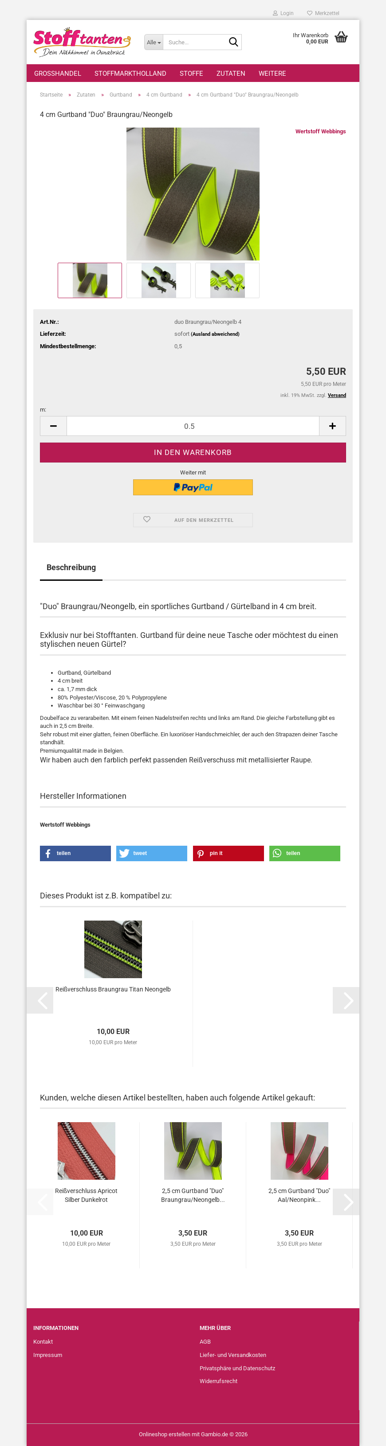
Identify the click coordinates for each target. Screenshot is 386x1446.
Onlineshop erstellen (164, 1434)
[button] (53, 426)
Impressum (47, 1355)
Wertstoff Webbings (320, 131)
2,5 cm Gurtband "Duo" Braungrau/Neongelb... (193, 1195)
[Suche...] (153, 42)
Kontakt (43, 1341)
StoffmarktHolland (130, 74)
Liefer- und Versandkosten (233, 1355)
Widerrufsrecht (218, 1381)
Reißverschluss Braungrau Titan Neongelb (113, 989)
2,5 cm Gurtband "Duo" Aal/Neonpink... (299, 1195)
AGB (205, 1341)
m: (43, 409)
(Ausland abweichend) (215, 334)
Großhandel (57, 74)
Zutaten (231, 74)
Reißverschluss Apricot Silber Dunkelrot (86, 1195)
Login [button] (283, 13)
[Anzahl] (193, 426)
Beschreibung (71, 567)
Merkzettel (323, 13)
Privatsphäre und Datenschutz (237, 1368)
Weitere (272, 74)
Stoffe (191, 74)
